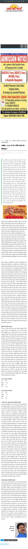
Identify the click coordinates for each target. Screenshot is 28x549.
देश (10, 140)
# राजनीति (15, 540)
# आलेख (6, 540)
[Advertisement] (14, 29)
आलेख (6, 140)
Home (2, 140)
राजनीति (13, 140)
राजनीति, (2, 154)
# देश (11, 540)
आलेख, (20, 153)
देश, (23, 153)
